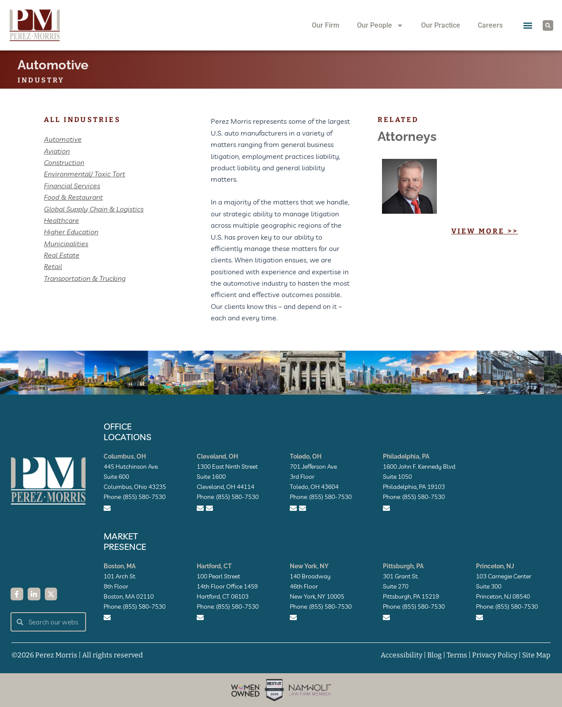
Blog (434, 655)
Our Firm (325, 25)
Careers (490, 25)
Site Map (536, 655)
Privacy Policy (494, 655)
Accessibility (401, 655)
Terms (457, 655)
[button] (527, 25)
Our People (380, 25)
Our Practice (440, 25)
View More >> (484, 231)
